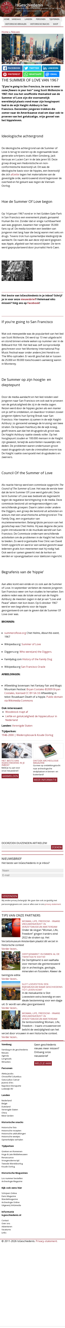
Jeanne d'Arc (7, 1082)
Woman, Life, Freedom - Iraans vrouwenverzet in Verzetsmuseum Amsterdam (41, 923)
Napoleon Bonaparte (11, 1085)
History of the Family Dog (37, 659)
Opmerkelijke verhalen (12, 1139)
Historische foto (9, 1127)
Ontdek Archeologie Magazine (45, 761)
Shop (55, 24)
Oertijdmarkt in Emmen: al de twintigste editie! (41, 955)
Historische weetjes (11, 1136)
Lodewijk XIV (7, 1088)
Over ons (6, 1223)
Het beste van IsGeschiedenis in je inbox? (13, 763)
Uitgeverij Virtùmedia (11, 1205)
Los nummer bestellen (12, 1178)
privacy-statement (53, 904)
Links (4, 1232)
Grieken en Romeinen (12, 1151)
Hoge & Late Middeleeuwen (15, 1154)
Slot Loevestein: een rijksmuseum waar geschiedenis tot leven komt (42, 986)
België (4, 1103)
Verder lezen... (10, 948)
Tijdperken (54, 19)
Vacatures (6, 1229)
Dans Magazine (9, 1196)
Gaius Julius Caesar (11, 1079)
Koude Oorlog (8, 1166)
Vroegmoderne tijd (10, 1160)
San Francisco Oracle (33, 666)
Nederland (7, 1100)
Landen (28, 19)
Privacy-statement (46, 1241)
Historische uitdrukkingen (14, 1133)
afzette (15, 174)
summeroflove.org (15, 633)
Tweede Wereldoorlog (12, 1163)
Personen (40, 19)
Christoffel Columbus (11, 1076)
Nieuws (15, 32)
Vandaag (16, 19)
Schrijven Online (9, 1193)
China (4, 1112)
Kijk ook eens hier (12, 1187)
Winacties (6, 1061)
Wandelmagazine (10, 1199)
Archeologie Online (11, 1202)
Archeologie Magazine (12, 1181)
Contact (5, 1220)
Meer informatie (45, 780)
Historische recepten (11, 1130)
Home (6, 19)
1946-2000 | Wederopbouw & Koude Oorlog (27, 735)
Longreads (7, 1058)
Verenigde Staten (22, 725)
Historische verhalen (15, 24)
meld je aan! (43, 1063)
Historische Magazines (15, 1172)
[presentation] (25, 884)
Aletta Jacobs (7, 1073)
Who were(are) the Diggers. (36, 651)
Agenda (5, 1055)
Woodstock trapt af (16, 712)
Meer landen (8, 1115)
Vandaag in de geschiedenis (15, 1049)
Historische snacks (39, 24)
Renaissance (8, 1157)
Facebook (33, 303)
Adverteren (7, 1226)
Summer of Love (31, 644)
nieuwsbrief (28, 299)
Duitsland (6, 1106)
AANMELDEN (10, 776)
